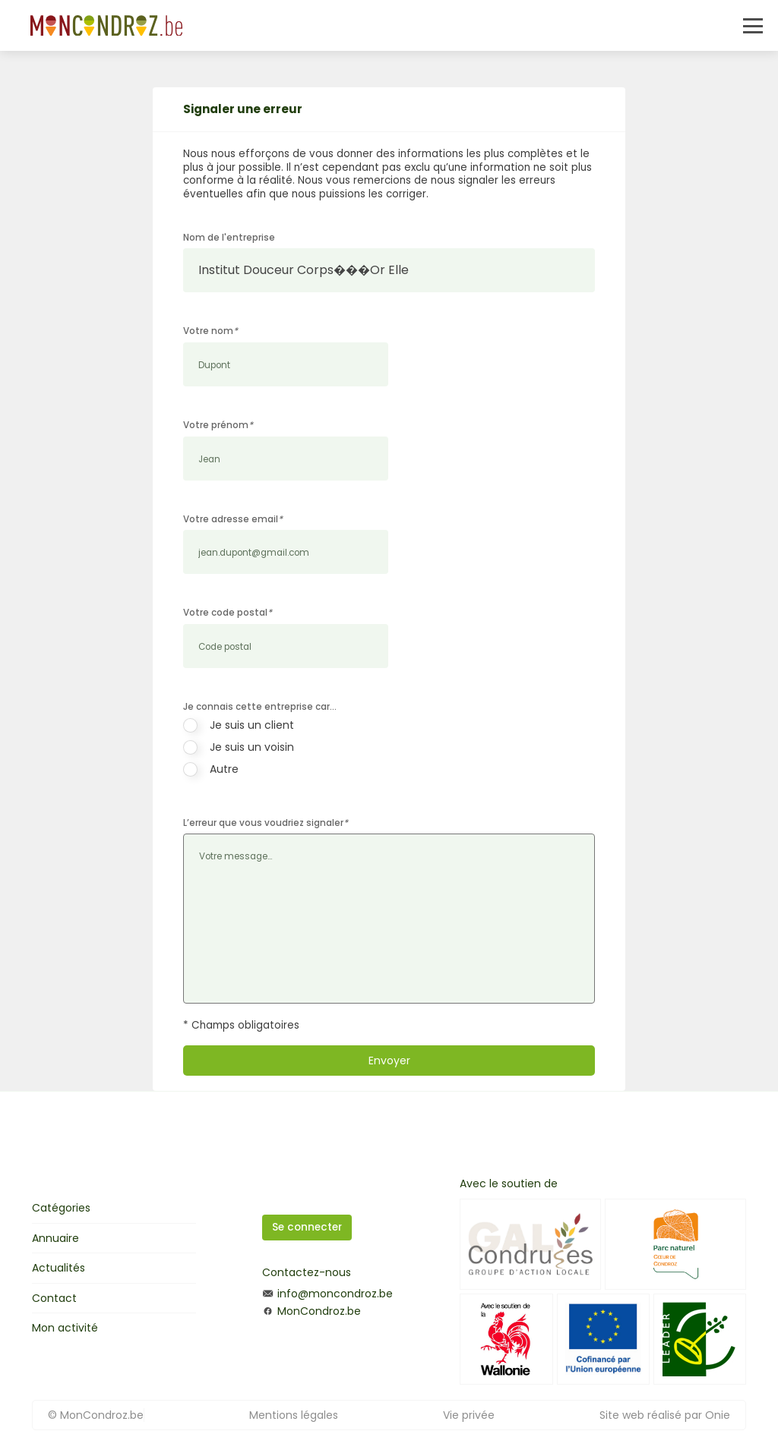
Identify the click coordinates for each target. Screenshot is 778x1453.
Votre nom (210, 331)
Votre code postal (227, 613)
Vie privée (469, 1415)
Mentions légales (293, 1415)
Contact (54, 1298)
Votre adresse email (233, 519)
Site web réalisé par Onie (664, 1415)
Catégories (61, 1207)
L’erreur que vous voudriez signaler (265, 823)
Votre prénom (218, 425)
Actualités (58, 1267)
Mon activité (65, 1327)
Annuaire (55, 1238)
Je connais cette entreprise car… (260, 707)
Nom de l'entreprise (229, 238)
